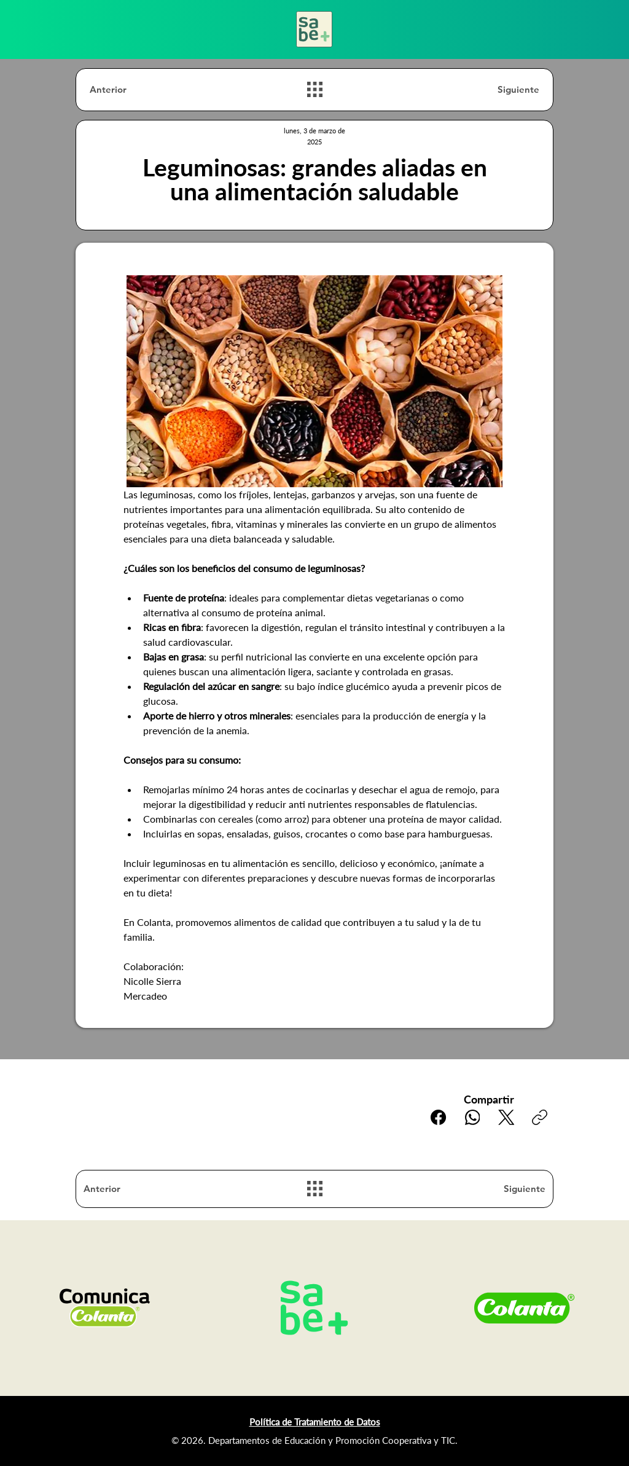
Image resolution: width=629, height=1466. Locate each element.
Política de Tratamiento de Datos (314, 1421)
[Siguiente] (495, 89)
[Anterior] (133, 89)
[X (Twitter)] (506, 1117)
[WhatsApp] (472, 1117)
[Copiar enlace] (539, 1117)
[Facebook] (438, 1117)
